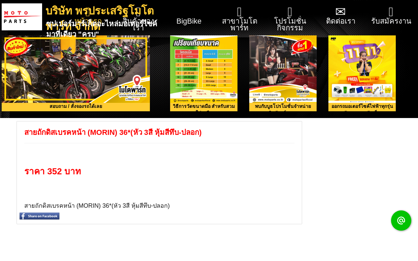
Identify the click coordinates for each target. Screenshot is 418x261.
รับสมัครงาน (391, 15)
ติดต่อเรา (340, 15)
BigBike (189, 12)
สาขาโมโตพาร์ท (239, 18)
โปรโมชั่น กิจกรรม (290, 18)
